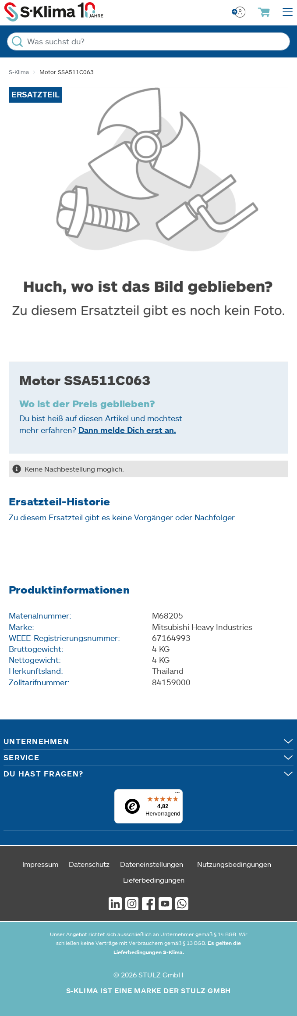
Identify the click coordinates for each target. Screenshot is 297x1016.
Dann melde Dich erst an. (127, 430)
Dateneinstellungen (151, 864)
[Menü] (177, 794)
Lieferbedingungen (153, 880)
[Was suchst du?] (148, 41)
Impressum (40, 864)
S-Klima (19, 71)
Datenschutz (89, 864)
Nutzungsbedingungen (234, 864)
